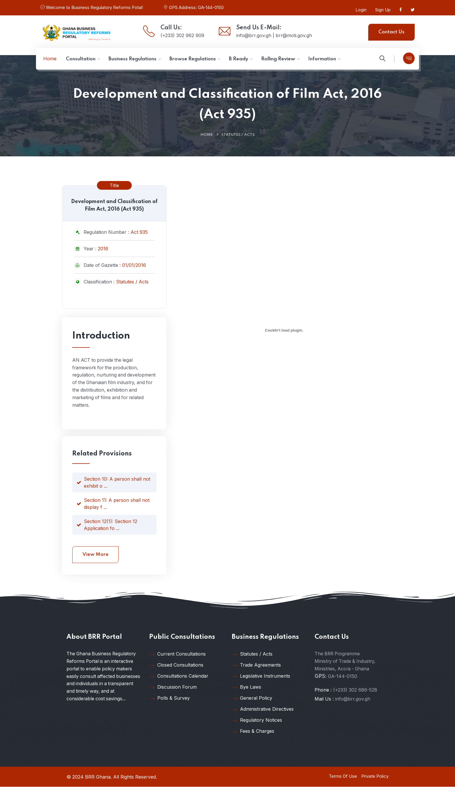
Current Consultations (177, 654)
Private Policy (375, 776)
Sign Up (383, 9)
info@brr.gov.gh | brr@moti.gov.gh (274, 35)
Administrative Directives (263, 709)
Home (207, 135)
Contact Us (391, 32)
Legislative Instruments (261, 676)
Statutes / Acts (238, 135)
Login (360, 9)
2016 (103, 249)
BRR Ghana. (98, 777)
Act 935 (139, 232)
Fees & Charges (253, 731)
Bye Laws (246, 687)
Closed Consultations (176, 665)
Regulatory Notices (257, 720)
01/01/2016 (134, 265)
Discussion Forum (173, 687)
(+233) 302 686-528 (355, 690)
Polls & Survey (169, 698)
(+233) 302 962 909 (182, 35)
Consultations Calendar (178, 676)
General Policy (252, 698)
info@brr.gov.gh (352, 699)
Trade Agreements (256, 665)
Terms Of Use (343, 776)
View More (95, 554)
